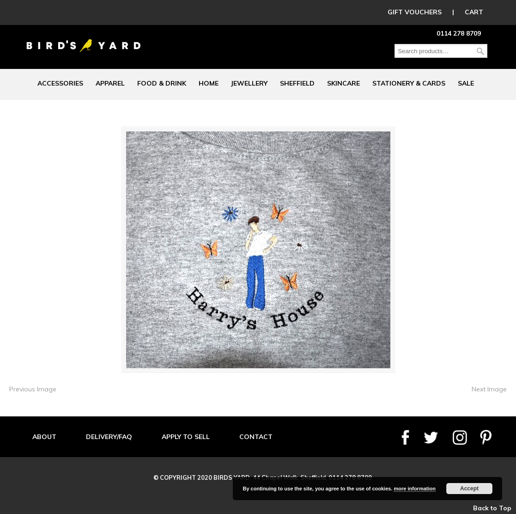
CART (474, 12)
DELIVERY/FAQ (109, 437)
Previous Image (32, 389)
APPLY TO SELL (186, 437)
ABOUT (44, 437)
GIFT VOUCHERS (415, 12)
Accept (469, 488)
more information (414, 488)
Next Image (489, 389)
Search (480, 51)
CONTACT (256, 437)
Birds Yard (83, 39)
